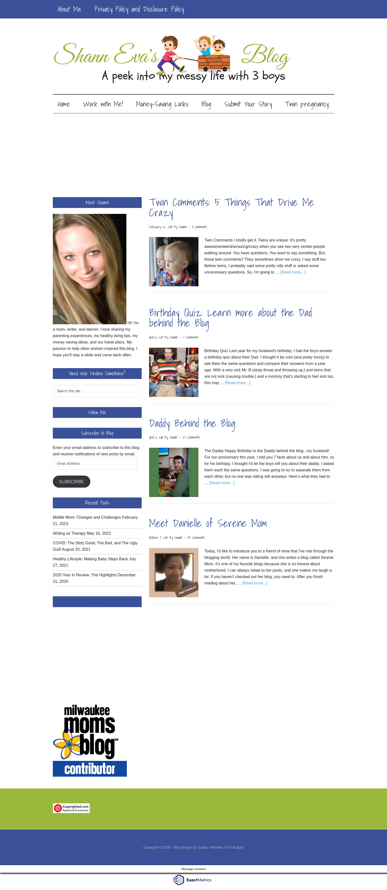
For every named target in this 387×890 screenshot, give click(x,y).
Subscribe (71, 482)
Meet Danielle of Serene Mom (208, 524)
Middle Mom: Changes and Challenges (87, 518)
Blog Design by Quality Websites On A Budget (208, 848)
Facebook (97, 602)
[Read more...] (292, 273)
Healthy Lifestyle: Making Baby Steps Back (90, 560)
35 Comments (196, 538)
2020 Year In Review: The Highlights (84, 576)
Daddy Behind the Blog (192, 424)
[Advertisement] (193, 151)
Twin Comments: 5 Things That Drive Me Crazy (231, 208)
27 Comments (191, 438)
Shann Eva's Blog (193, 59)
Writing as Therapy (69, 534)
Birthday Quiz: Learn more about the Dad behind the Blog (230, 318)
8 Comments (199, 227)
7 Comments (190, 338)
